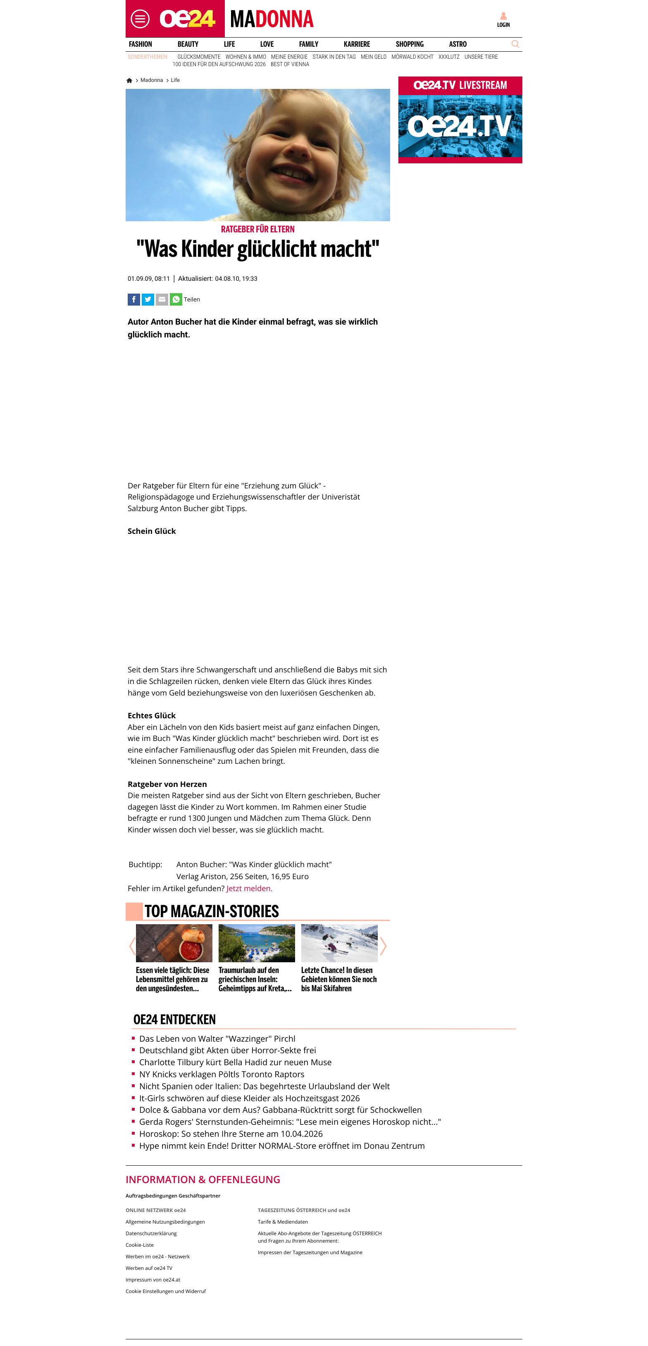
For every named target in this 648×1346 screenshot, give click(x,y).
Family (308, 44)
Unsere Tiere (481, 57)
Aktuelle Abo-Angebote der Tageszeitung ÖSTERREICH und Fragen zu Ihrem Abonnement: (320, 1237)
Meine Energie (289, 57)
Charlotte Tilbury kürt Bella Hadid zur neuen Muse (232, 1062)
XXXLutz (449, 57)
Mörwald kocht (413, 57)
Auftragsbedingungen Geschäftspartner (173, 1195)
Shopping (410, 44)
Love (267, 44)
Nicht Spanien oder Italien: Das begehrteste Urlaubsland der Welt (261, 1086)
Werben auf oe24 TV (149, 1268)
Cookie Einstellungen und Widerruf (166, 1291)
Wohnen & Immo (246, 57)
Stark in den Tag (334, 57)
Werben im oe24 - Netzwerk (158, 1256)
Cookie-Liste (140, 1244)
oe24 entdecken (174, 1020)
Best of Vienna (290, 64)
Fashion (140, 44)
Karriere (357, 44)
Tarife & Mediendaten (283, 1221)
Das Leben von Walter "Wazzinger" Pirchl (213, 1038)
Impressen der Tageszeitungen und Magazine (310, 1252)
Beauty (188, 44)
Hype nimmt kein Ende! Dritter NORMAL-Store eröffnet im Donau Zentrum (278, 1145)
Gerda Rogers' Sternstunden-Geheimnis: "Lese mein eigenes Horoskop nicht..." (286, 1121)
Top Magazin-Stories (212, 912)
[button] (138, 18)
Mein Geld (373, 57)
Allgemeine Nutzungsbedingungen (165, 1221)
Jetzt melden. (249, 888)
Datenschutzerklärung (151, 1233)
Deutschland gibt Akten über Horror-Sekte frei (224, 1050)
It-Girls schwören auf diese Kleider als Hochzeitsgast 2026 (246, 1098)
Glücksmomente (199, 57)
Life (229, 44)
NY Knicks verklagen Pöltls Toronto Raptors (218, 1074)
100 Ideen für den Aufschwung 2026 (219, 64)
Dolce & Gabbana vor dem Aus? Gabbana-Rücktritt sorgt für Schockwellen (277, 1109)
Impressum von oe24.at (153, 1279)
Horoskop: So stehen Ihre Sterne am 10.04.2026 (227, 1133)
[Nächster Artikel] (377, 946)
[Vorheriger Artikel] (138, 946)
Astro (458, 44)
